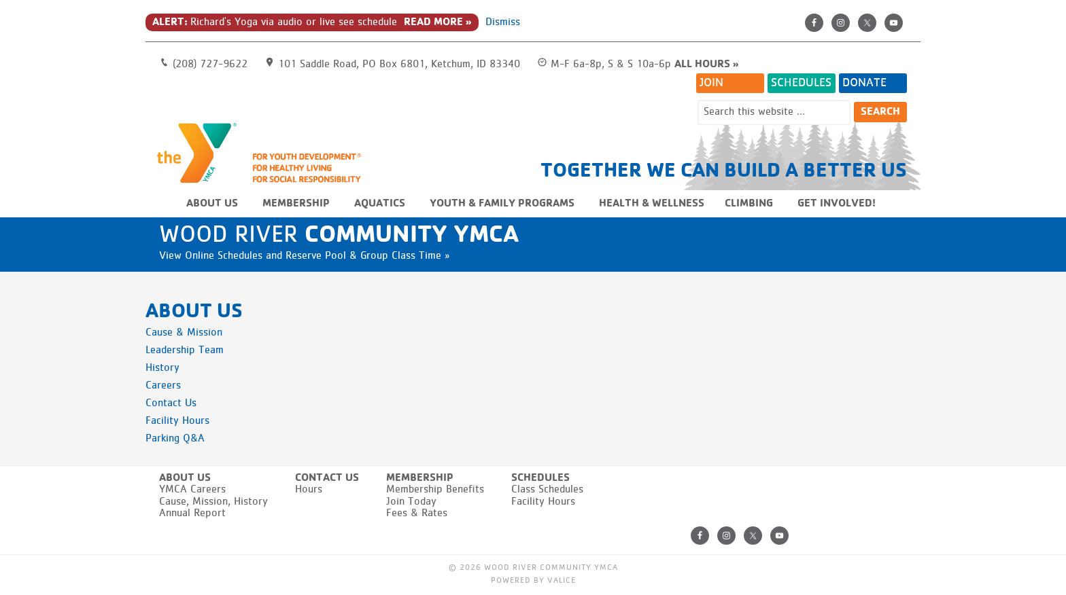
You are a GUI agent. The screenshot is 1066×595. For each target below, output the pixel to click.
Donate (864, 83)
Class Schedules (547, 489)
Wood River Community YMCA (264, 152)
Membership (296, 203)
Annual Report (192, 513)
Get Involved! (836, 203)
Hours (308, 489)
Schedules (801, 83)
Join (711, 83)
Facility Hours (177, 421)
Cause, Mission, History (213, 502)
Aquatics (379, 203)
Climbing (749, 203)
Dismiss (502, 22)
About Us (212, 203)
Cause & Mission (183, 332)
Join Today (411, 502)
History (162, 368)
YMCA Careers (192, 489)
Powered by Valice (533, 581)
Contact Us (170, 403)
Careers (163, 385)
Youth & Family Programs (502, 203)
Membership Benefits (435, 489)
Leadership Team (184, 350)
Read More (433, 22)
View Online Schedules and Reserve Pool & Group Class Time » (304, 256)
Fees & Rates (416, 513)
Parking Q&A (175, 438)
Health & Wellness (651, 203)
